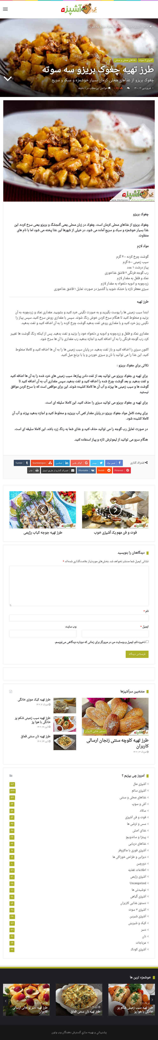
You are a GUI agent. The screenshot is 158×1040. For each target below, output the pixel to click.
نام (146, 611)
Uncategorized (138, 883)
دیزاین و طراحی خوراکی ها (129, 857)
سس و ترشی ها (136, 824)
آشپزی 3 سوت (134, 26)
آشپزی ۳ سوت (137, 910)
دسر (143, 930)
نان (144, 936)
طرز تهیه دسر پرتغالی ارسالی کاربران (30, 1010)
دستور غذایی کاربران (133, 903)
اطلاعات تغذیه (137, 870)
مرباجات (141, 943)
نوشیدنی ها (139, 890)
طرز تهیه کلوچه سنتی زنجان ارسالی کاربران (117, 743)
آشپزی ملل (139, 784)
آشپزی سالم (139, 791)
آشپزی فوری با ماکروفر (132, 850)
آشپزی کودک (138, 950)
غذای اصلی (139, 830)
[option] (131, 1000)
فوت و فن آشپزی (135, 817)
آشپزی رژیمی (138, 877)
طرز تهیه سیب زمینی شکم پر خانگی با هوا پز (32, 720)
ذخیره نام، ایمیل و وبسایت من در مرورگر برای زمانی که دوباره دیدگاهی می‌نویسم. (100, 642)
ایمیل (145, 626)
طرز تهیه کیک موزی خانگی (34, 700)
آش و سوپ (139, 804)
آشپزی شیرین (138, 916)
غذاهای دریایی (137, 844)
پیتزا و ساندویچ (136, 837)
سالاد (143, 811)
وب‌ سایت (70, 626)
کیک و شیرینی (137, 923)
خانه (148, 26)
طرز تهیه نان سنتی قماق (35, 736)
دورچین (141, 864)
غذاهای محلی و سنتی (125, 60)
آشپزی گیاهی (138, 897)
